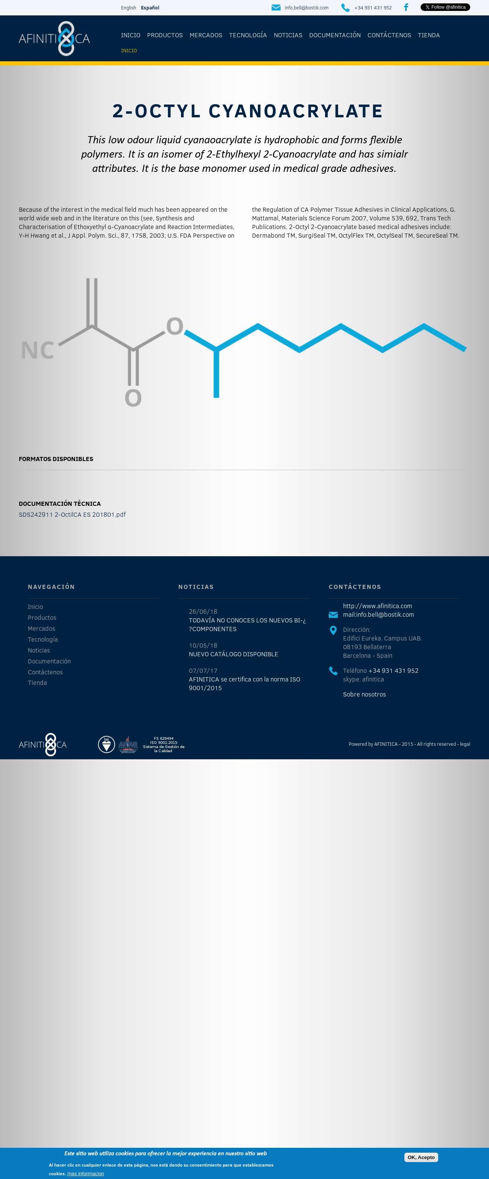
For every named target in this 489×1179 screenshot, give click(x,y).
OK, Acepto (421, 1158)
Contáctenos (389, 34)
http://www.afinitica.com (377, 605)
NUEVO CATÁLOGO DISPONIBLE (233, 653)
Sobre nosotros (364, 694)
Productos (165, 34)
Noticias (288, 34)
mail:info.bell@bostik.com (378, 614)
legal (465, 743)
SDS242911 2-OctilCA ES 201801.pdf (72, 514)
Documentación (335, 34)
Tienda (429, 34)
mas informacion (85, 1174)
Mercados (206, 34)
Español (150, 7)
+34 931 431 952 (373, 7)
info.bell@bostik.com (307, 7)
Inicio (130, 34)
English (128, 7)
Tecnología (248, 34)
